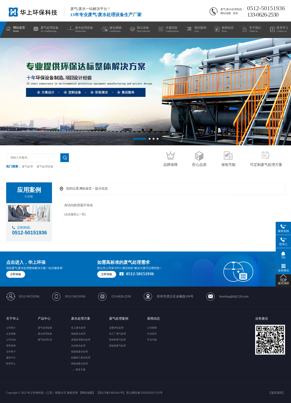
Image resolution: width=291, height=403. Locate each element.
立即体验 (15, 274)
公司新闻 (152, 327)
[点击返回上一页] (75, 214)
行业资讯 (152, 333)
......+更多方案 (78, 369)
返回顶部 (276, 392)
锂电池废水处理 (79, 363)
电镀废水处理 (78, 333)
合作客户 (11, 351)
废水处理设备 (45, 333)
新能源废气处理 (117, 345)
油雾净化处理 (116, 327)
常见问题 (152, 339)
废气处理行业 (45, 339)
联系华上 (11, 363)
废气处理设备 (45, 166)
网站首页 (86, 188)
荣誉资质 (11, 345)
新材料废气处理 (117, 339)
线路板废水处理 (79, 351)
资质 (235, 13)
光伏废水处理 (78, 345)
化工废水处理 (78, 327)
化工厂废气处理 (117, 333)
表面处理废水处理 (80, 339)
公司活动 (11, 339)
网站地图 (225, 13)
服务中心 (11, 357)
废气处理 (27, 166)
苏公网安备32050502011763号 (144, 392)
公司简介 (11, 327)
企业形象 (11, 333)
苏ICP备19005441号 (111, 392)
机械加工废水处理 (80, 357)
